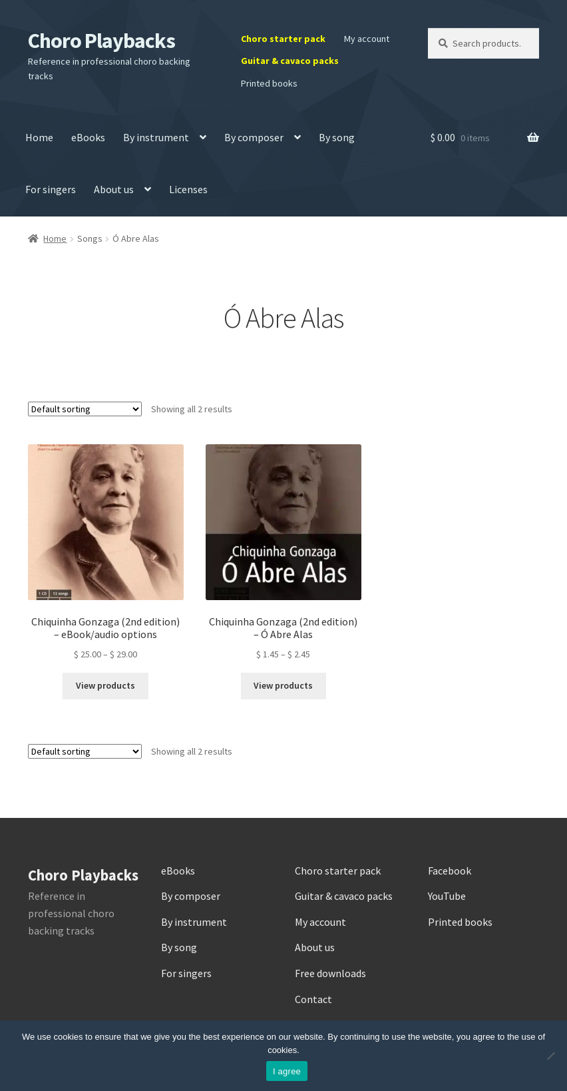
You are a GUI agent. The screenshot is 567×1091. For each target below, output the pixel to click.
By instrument (156, 137)
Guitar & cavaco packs (290, 61)
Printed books (269, 83)
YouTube (447, 896)
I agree (287, 1071)
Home (39, 137)
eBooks (88, 137)
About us (114, 189)
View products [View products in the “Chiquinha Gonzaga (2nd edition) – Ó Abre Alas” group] (283, 685)
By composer (254, 137)
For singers (50, 189)
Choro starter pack (283, 39)
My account (366, 39)
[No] (550, 1055)
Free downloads (330, 973)
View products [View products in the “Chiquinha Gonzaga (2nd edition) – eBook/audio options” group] (105, 685)
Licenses (188, 189)
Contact (313, 999)
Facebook (449, 870)
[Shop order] (85, 409)
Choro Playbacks (101, 40)
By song (337, 137)
